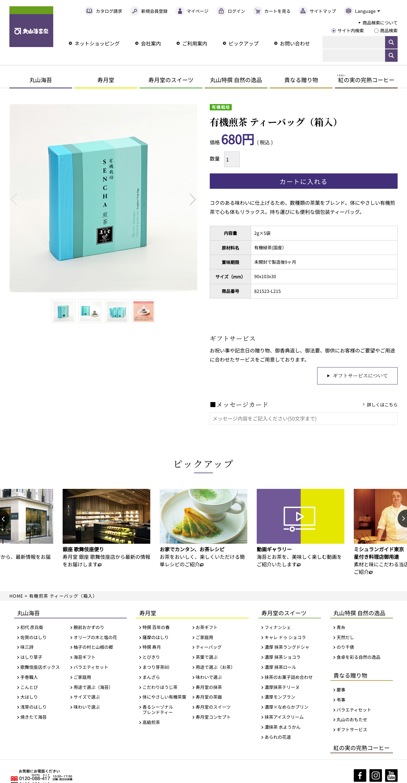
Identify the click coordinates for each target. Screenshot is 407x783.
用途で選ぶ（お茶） (215, 667)
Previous (14, 199)
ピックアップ (244, 43)
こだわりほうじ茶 (160, 687)
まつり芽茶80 (155, 667)
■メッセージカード (239, 404)
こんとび (29, 687)
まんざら (151, 677)
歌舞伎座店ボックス (40, 667)
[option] (106, 528)
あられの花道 (278, 737)
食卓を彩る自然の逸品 (358, 657)
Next (192, 199)
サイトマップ (323, 11)
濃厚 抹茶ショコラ (283, 657)
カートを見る (277, 11)
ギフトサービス (352, 729)
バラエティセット (91, 667)
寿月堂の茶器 (209, 697)
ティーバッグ (209, 647)
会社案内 (151, 43)
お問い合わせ (295, 43)
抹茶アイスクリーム (284, 717)
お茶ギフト (207, 627)
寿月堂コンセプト (213, 717)
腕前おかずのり (89, 627)
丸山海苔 (40, 80)
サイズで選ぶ (87, 697)
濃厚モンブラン (280, 697)
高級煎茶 (151, 722)
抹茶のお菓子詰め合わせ (289, 677)
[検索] (353, 42)
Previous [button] (4, 519)
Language (365, 11)
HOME (16, 596)
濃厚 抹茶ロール (280, 667)
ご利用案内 (194, 43)
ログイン (236, 11)
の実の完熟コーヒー (365, 79)
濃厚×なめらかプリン (286, 707)
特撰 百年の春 (156, 627)
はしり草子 (31, 657)
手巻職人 (29, 677)
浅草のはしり (33, 707)
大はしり (29, 697)
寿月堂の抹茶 (209, 687)
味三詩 (26, 647)
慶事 (341, 689)
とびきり (151, 657)
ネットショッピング (97, 43)
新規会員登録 (154, 11)
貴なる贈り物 (301, 80)
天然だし (345, 637)
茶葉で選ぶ (207, 657)
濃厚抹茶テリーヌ (282, 687)
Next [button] (402, 519)
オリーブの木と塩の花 (95, 637)
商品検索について (380, 22)
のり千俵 (345, 647)
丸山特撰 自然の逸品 (236, 80)
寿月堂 (105, 80)
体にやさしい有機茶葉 (164, 697)
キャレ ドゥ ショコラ (285, 637)
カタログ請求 (109, 11)
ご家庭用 (82, 677)
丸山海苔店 (31, 26)
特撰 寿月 (151, 647)
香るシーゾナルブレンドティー (157, 709)
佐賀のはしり (33, 637)
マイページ (198, 11)
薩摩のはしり (155, 637)
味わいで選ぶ (87, 707)
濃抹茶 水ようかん (283, 727)
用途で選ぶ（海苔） (93, 687)
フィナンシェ (278, 627)
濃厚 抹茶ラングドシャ (287, 647)
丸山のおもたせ (352, 719)
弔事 (341, 699)
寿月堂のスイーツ (170, 80)
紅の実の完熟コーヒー (361, 747)
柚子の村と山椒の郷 (93, 647)
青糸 (341, 627)
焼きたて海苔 (33, 717)
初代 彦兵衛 (31, 627)
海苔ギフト (84, 657)
